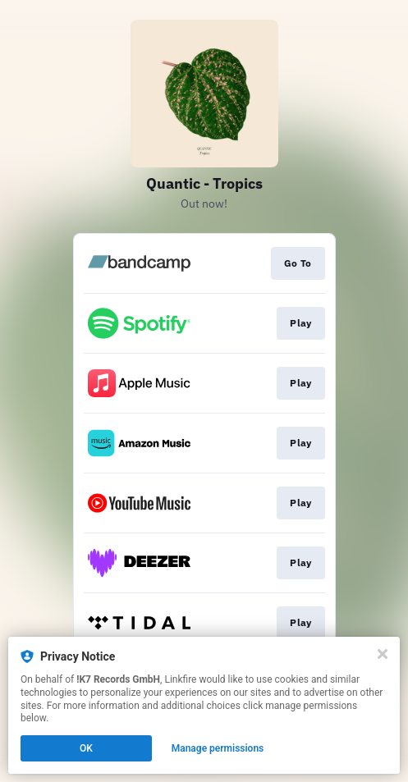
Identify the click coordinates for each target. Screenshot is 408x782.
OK (86, 748)
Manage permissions (218, 748)
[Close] (382, 654)
